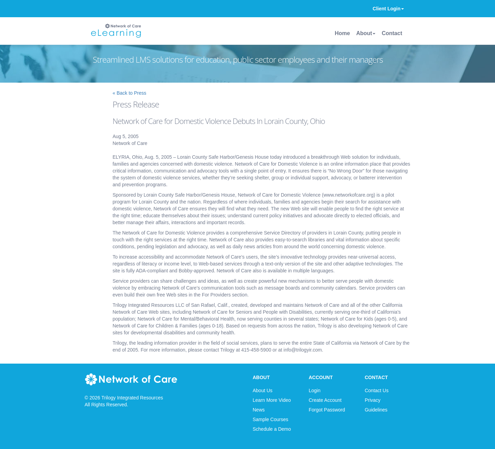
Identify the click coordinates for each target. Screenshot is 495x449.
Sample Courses (270, 419)
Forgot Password (327, 410)
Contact (392, 33)
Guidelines (376, 410)
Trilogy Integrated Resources (132, 397)
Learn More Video (272, 400)
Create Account (325, 400)
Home (342, 33)
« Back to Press (129, 93)
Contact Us (376, 390)
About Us (263, 390)
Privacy (373, 400)
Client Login (388, 8)
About (365, 33)
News (259, 410)
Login (314, 390)
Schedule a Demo (272, 429)
